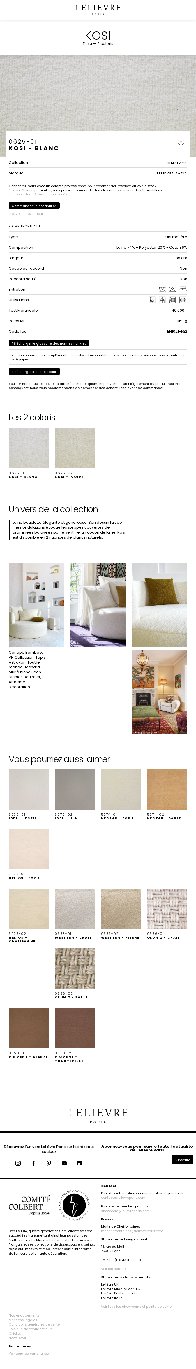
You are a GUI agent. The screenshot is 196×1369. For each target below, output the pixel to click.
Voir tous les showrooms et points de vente (136, 1306)
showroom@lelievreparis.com (125, 1211)
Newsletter (17, 1337)
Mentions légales (23, 1320)
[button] (29, 453)
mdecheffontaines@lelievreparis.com (132, 1231)
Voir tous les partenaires (29, 1353)
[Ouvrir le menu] (17, 10)
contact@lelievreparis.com (123, 1197)
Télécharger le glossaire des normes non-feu (49, 343)
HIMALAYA (177, 162)
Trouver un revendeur (26, 213)
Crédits (15, 1333)
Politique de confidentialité (31, 1329)
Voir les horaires (114, 1268)
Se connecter (19, 194)
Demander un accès (50, 194)
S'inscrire (182, 1160)
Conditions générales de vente (34, 1324)
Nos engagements (24, 1315)
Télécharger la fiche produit (34, 371)
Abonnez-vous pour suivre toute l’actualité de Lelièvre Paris (147, 1148)
